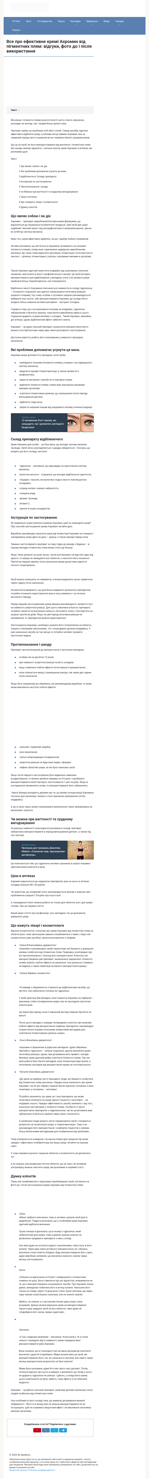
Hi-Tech (16, 21)
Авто (28, 21)
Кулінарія (75, 21)
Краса (61, 21)
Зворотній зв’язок (18, 1470)
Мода (107, 21)
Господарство (44, 21)
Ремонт (16, 30)
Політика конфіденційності (42, 1470)
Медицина (92, 21)
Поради (119, 21)
